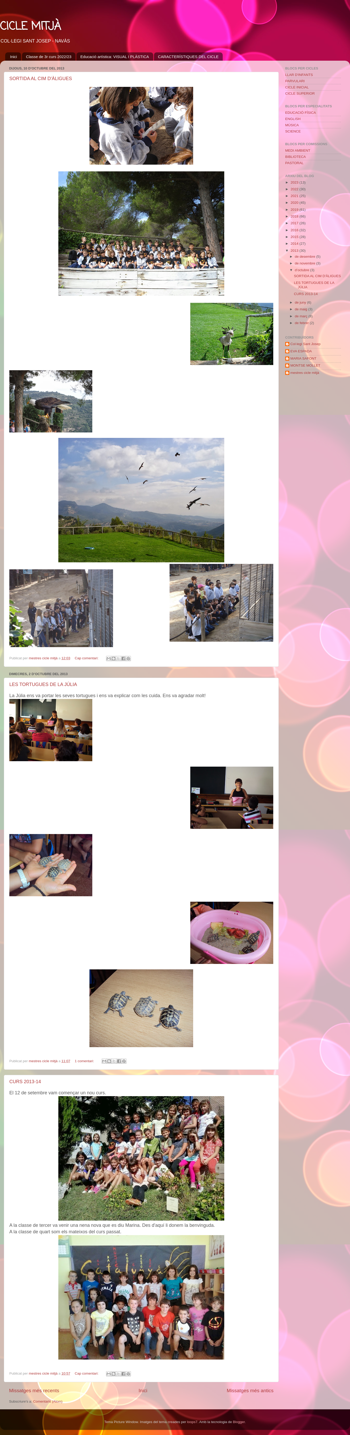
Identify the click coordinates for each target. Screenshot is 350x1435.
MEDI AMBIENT (297, 150)
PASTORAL (294, 163)
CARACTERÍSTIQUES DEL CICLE (188, 56)
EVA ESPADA (301, 351)
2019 (295, 210)
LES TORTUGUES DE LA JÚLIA (43, 684)
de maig (301, 309)
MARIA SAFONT (303, 358)
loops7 (192, 1422)
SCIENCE (293, 131)
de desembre (305, 256)
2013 (295, 251)
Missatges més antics (250, 1390)
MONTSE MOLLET (305, 365)
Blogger (239, 1422)
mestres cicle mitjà (304, 373)
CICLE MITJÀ (30, 27)
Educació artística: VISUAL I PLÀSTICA (114, 56)
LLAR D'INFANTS (299, 75)
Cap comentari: (87, 658)
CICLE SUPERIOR (300, 93)
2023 (295, 182)
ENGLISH (292, 119)
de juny (301, 302)
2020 (295, 203)
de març (302, 316)
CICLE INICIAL (297, 87)
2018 (295, 216)
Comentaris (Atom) (47, 1401)
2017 (295, 223)
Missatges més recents (34, 1390)
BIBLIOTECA (295, 157)
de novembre (305, 263)
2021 (295, 196)
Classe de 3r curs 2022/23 (48, 56)
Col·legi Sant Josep (305, 344)
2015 (295, 237)
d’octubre (302, 270)
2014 (295, 244)
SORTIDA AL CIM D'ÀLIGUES (40, 78)
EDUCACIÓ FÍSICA (300, 113)
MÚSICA (292, 125)
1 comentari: (85, 1061)
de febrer (302, 323)
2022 (295, 189)
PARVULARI (295, 81)
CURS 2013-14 (25, 1081)
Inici (13, 56)
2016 (295, 230)
